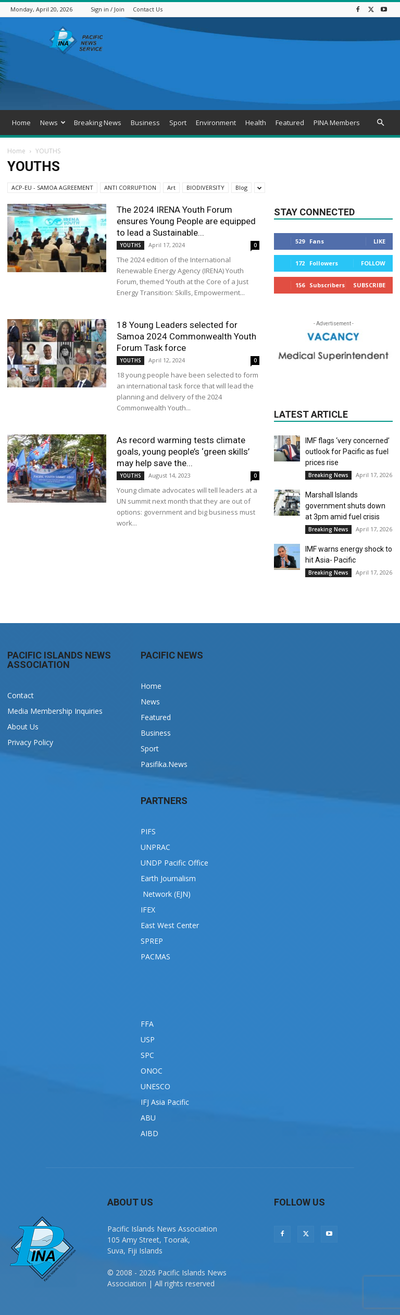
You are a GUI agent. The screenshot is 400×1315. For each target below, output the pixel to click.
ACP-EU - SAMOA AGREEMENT (52, 187)
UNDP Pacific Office (174, 863)
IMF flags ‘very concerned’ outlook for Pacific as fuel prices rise (347, 451)
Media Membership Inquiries (55, 711)
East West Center (170, 925)
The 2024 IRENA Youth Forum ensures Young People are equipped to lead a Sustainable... (186, 221)
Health (255, 122)
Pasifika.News (164, 764)
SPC (147, 1055)
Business (145, 122)
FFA (147, 1024)
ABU (148, 1118)
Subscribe (369, 285)
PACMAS (155, 956)
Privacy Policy (30, 742)
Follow (373, 263)
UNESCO (155, 1086)
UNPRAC (155, 847)
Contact (20, 695)
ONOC (151, 1071)
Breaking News (97, 122)
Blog (241, 187)
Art (171, 187)
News (53, 122)
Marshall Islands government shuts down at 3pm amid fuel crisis (345, 506)
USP (148, 1039)
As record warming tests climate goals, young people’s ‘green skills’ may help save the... (183, 451)
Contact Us (147, 9)
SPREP (152, 941)
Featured (290, 122)
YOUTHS (130, 245)
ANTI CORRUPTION (130, 187)
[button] (380, 123)
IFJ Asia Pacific (165, 1102)
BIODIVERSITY (205, 187)
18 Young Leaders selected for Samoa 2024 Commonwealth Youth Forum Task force (186, 336)
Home (21, 122)
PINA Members (337, 122)
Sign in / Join (107, 9)
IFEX (148, 910)
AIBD (149, 1133)
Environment (216, 122)
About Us (23, 727)
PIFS (148, 831)
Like (379, 241)
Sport (177, 122)
